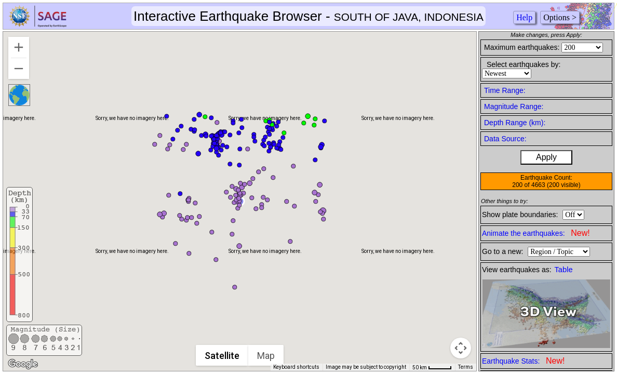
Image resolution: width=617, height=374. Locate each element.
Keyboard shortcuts (296, 367)
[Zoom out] (18, 68)
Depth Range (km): (514, 122)
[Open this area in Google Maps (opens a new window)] (23, 364)
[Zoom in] (18, 47)
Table (564, 269)
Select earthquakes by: (523, 64)
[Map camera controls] (460, 348)
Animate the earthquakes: (536, 233)
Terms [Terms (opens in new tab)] (465, 367)
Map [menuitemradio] (266, 355)
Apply (546, 157)
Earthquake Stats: (523, 360)
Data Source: (505, 139)
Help (524, 17)
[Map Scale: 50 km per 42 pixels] (432, 367)
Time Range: (505, 90)
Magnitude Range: (513, 106)
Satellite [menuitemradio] (222, 355)
